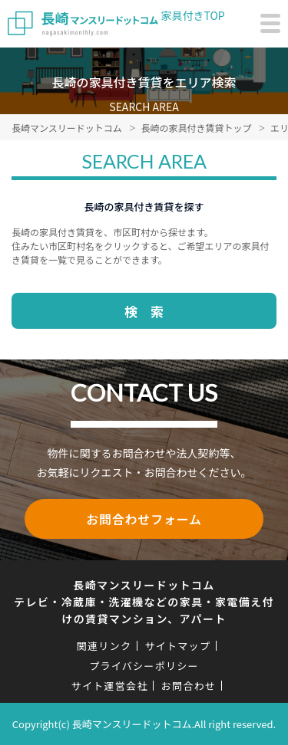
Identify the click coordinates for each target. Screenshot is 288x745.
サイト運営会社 (109, 686)
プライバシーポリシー (144, 666)
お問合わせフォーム (144, 519)
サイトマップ (177, 646)
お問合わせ (189, 686)
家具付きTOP (193, 15)
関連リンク (104, 646)
